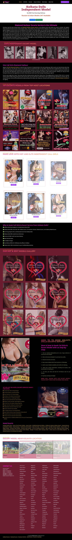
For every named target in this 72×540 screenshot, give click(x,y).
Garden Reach (23, 471)
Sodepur (21, 510)
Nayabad (22, 486)
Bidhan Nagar (34, 475)
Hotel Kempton (16, 426)
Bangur (43, 486)
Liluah (43, 471)
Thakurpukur (22, 504)
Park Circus (22, 465)
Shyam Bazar (22, 467)
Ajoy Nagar (44, 519)
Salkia (55, 506)
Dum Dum (33, 492)
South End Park (57, 508)
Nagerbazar (22, 519)
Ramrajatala (56, 502)
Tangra (21, 490)
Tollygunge (44, 512)
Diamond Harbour (57, 473)
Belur (32, 471)
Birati (21, 512)
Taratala (55, 514)
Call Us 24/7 (32, 19)
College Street (34, 514)
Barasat (21, 477)
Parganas (56, 494)
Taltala (21, 496)
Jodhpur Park (34, 521)
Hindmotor (33, 504)
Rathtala (55, 504)
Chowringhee (23, 492)
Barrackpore (22, 529)
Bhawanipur (22, 514)
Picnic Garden (56, 496)
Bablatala (44, 521)
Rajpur (43, 494)
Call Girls (25, 2)
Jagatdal (55, 483)
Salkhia (21, 488)
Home (20, 2)
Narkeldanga (22, 475)
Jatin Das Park (34, 510)
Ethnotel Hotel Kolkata (15, 428)
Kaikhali (32, 477)
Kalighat (33, 525)
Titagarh (44, 510)
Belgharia (33, 467)
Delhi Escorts (30, 537)
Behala (55, 527)
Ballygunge (22, 523)
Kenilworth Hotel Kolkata (26, 426)
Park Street (44, 488)
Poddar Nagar (57, 498)
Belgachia (33, 465)
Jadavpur (33, 508)
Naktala (21, 483)
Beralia (55, 521)
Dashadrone (56, 471)
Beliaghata (33, 469)
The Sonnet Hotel (44, 426)
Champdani (56, 467)
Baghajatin (33, 479)
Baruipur (55, 519)
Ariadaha (33, 483)
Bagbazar (22, 521)
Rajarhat (44, 492)
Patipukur (44, 479)
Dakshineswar (57, 469)
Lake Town (44, 469)
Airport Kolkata (37, 2)
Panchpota (56, 492)
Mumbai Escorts (14, 537)
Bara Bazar (22, 525)
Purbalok (55, 500)
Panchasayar (56, 490)
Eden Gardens (23, 498)
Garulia (55, 477)
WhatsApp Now (65, 1)
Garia (32, 498)
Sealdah (44, 504)
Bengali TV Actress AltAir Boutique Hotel (39, 429)
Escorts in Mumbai (37, 537)
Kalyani (32, 527)
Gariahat (33, 500)
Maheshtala (44, 473)
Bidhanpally (56, 465)
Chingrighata (45, 514)
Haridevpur (33, 502)
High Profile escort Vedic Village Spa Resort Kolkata (56, 428)
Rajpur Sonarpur (23, 508)
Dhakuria (22, 517)
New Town (44, 477)
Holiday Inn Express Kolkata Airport (53, 425)
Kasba (55, 523)
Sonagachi (44, 508)
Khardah (44, 517)
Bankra (43, 525)
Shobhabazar (22, 500)
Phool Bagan (45, 490)
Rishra (43, 496)
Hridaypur (56, 481)
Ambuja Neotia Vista (7, 425)
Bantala (44, 527)
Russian (30, 2)
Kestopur (55, 525)
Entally (32, 496)
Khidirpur (33, 517)
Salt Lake (44, 498)
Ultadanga (44, 481)
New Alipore (44, 475)
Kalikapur (22, 481)
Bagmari (44, 523)
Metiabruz (56, 486)
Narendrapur (34, 481)
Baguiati (21, 502)
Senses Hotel (64, 426)
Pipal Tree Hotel (35, 426)
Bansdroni (22, 479)
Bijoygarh (33, 512)
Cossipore (33, 488)
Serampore (44, 506)
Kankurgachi (22, 494)
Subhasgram (56, 510)
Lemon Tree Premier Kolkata (19, 425)
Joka (32, 523)
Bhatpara (33, 473)
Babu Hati (51, 2)
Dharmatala (33, 490)
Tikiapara (55, 517)
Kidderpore (44, 465)
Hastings (22, 473)
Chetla (32, 486)
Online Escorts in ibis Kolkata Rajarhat (58, 429)
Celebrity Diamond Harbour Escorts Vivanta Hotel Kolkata (16, 429)
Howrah (32, 506)
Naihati (55, 488)
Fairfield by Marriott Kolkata (38, 425)
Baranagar (22, 527)
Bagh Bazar (22, 469)
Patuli (43, 483)
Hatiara (55, 479)
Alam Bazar (44, 2)
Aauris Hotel (28, 425)
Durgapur (33, 494)
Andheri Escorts (6, 537)
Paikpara (33, 519)
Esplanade (56, 475)
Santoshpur (44, 500)
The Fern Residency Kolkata (38, 428)
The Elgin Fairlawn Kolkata (54, 426)
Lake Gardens (45, 467)
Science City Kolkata (46, 502)
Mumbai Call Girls (22, 537)
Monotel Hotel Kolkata (26, 428)
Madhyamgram (23, 506)
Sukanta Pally (56, 512)
